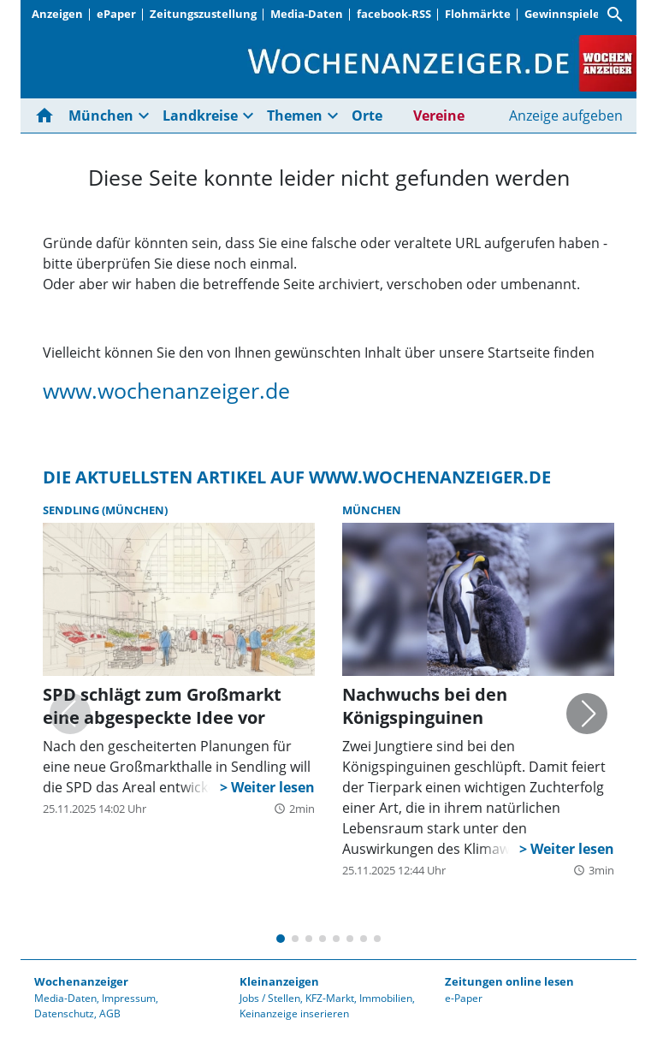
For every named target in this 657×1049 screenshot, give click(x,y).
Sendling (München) (105, 510)
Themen (295, 115)
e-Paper (463, 998)
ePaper (116, 13)
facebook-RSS (394, 13)
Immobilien (385, 998)
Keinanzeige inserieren (294, 1013)
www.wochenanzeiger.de (166, 390)
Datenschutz (64, 1013)
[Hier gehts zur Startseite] (48, 115)
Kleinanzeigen (279, 981)
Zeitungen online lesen (509, 981)
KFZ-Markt (329, 998)
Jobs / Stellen (270, 998)
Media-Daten (306, 13)
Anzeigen (57, 13)
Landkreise (200, 115)
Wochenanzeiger (81, 981)
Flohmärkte (478, 13)
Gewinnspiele (562, 13)
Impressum (129, 998)
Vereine (439, 115)
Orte (367, 115)
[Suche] (615, 14)
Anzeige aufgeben (566, 115)
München (100, 115)
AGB (110, 1013)
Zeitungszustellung (203, 13)
